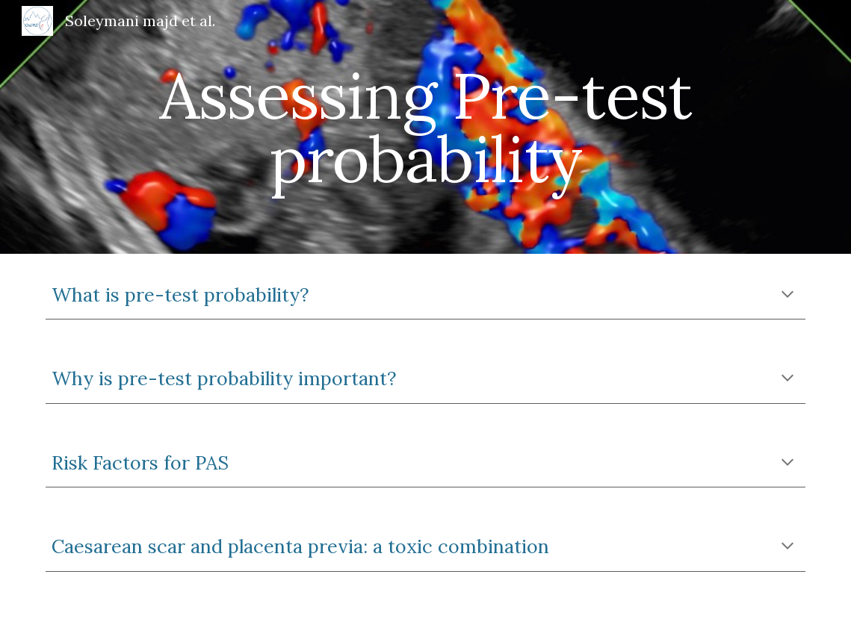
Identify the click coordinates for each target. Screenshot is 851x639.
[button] (787, 296)
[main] (425, 127)
